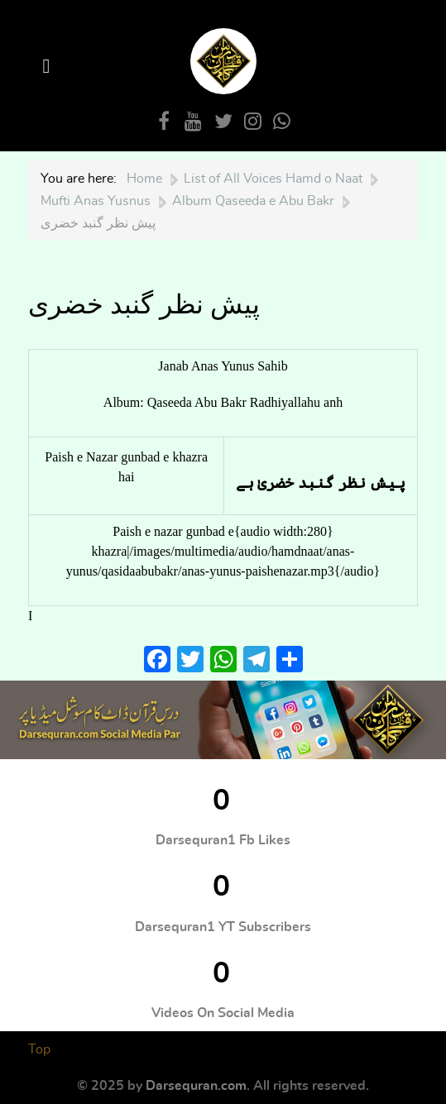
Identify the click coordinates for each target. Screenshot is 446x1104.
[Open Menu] (49, 66)
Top (39, 1049)
